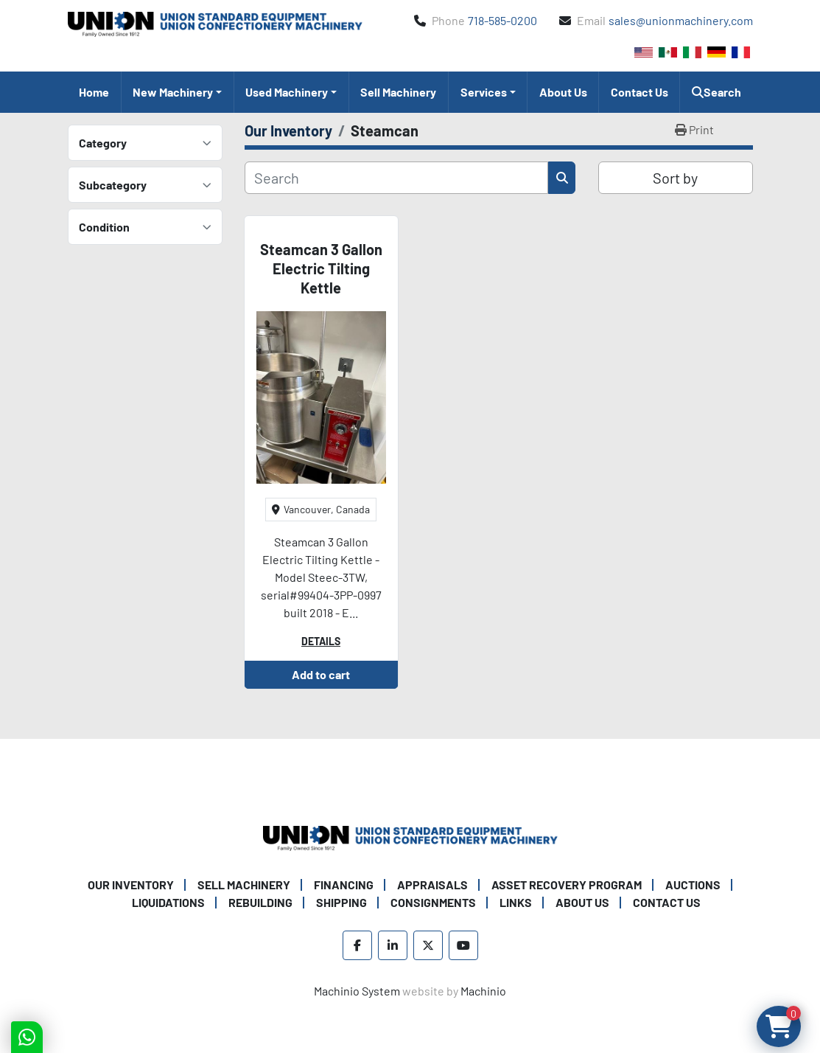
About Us (563, 92)
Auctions (693, 885)
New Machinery (173, 92)
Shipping (341, 902)
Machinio (483, 991)
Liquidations (168, 902)
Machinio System (357, 991)
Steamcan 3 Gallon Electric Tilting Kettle (321, 268)
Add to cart (321, 674)
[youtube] (463, 945)
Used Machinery (286, 92)
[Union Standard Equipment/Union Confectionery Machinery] (410, 837)
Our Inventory (131, 885)
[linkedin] (392, 945)
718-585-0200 (502, 20)
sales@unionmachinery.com (681, 20)
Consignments (433, 902)
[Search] (397, 177)
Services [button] (483, 92)
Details (320, 641)
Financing (344, 885)
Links (516, 902)
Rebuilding (260, 902)
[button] (178, 92)
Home (94, 92)
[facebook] (357, 945)
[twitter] (428, 945)
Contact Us (639, 92)
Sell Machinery (398, 92)
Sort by (675, 178)
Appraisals (432, 885)
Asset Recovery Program (566, 885)
